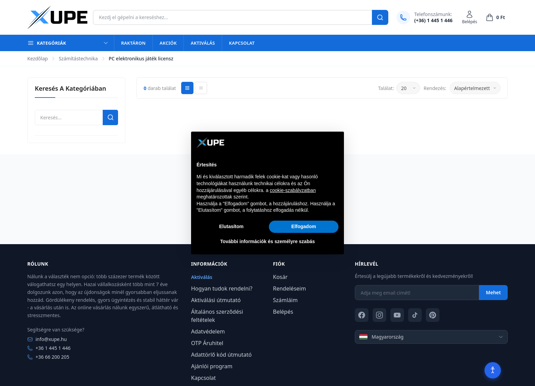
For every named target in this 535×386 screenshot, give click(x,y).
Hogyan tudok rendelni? (221, 288)
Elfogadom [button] (303, 226)
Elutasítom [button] (231, 226)
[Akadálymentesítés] (493, 370)
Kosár (280, 277)
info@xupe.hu (47, 339)
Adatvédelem (208, 331)
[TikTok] (415, 315)
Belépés (283, 311)
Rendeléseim (289, 288)
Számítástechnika (78, 58)
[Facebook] (361, 315)
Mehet (493, 292)
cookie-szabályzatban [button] (293, 190)
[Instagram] (379, 315)
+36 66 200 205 (48, 357)
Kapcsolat (242, 43)
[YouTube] (397, 315)
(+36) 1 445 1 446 (433, 20)
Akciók (168, 43)
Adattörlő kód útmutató (221, 354)
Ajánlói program (211, 366)
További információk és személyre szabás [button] (267, 241)
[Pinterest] (432, 315)
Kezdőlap (37, 58)
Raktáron (133, 43)
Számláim (285, 300)
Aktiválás (203, 43)
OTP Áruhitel (207, 343)
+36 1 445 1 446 (49, 348)
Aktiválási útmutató (216, 300)
